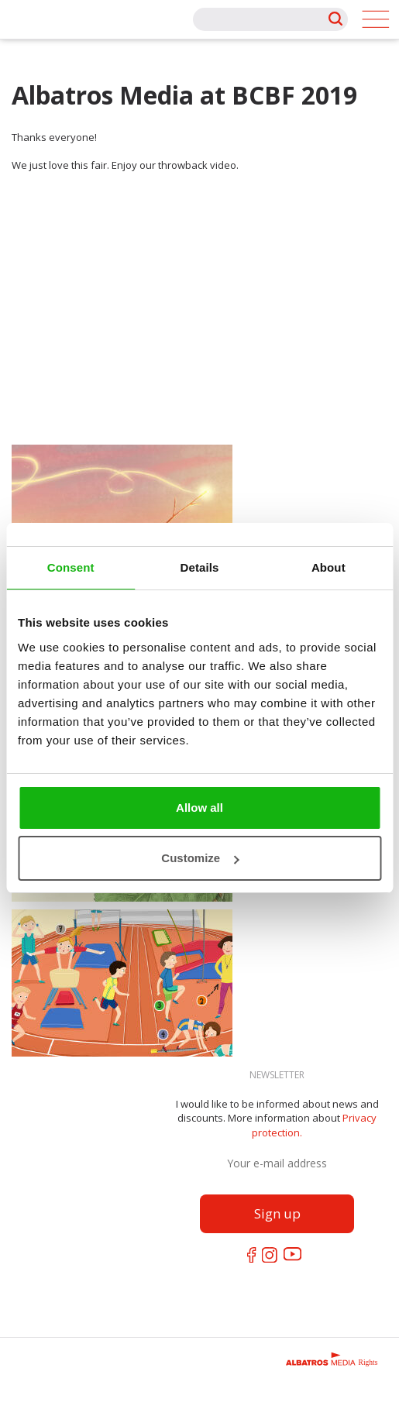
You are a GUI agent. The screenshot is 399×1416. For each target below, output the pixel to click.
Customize (200, 857)
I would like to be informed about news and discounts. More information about (277, 1118)
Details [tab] (200, 567)
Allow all (199, 807)
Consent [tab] (71, 567)
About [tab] (328, 567)
